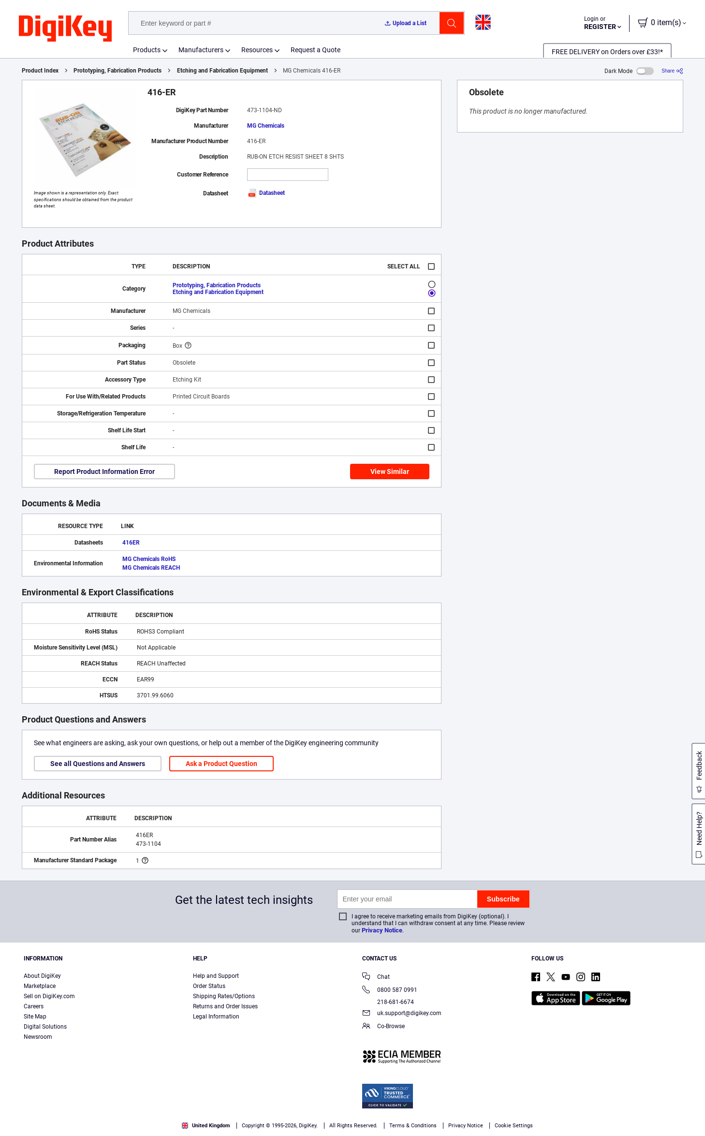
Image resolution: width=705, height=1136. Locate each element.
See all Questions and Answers (97, 763)
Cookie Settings (514, 1125)
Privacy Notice (382, 930)
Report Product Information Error (104, 471)
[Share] (672, 71)
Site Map (35, 1016)
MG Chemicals (265, 125)
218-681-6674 (388, 1002)
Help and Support (216, 976)
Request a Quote (315, 50)
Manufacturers (200, 50)
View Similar (389, 471)
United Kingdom (206, 1125)
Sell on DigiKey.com (49, 996)
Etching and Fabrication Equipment (222, 70)
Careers (34, 1006)
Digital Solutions (45, 1026)
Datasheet (266, 193)
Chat (376, 977)
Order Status (209, 986)
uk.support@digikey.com (401, 1013)
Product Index (40, 70)
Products (147, 50)
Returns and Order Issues (225, 1006)
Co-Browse (383, 1027)
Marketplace (40, 986)
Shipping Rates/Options (224, 996)
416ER (131, 542)
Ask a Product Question (221, 763)
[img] (65, 29)
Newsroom (38, 1036)
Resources (257, 50)
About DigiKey (42, 976)
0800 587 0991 (389, 990)
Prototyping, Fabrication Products (117, 70)
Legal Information (216, 1016)
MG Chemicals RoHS (149, 559)
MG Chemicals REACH (151, 567)
